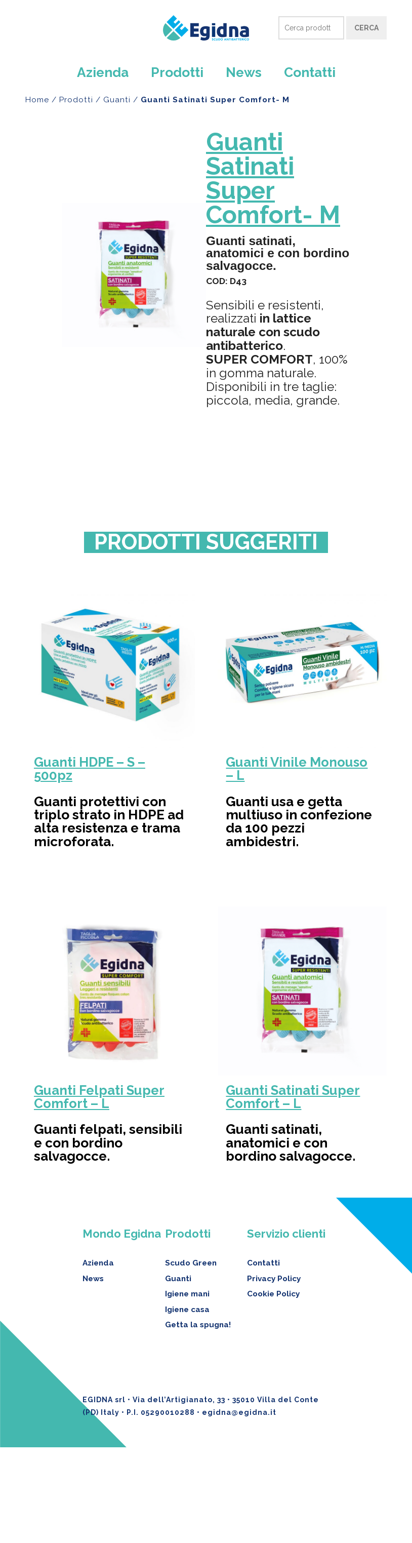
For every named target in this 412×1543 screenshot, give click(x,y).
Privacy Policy (274, 1373)
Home (37, 99)
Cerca (366, 28)
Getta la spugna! (198, 1420)
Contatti (310, 72)
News (244, 72)
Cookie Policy (273, 1389)
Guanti (117, 99)
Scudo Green (191, 1358)
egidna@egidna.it (239, 1508)
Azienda (103, 72)
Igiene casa (187, 1404)
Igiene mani (187, 1389)
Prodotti (177, 72)
